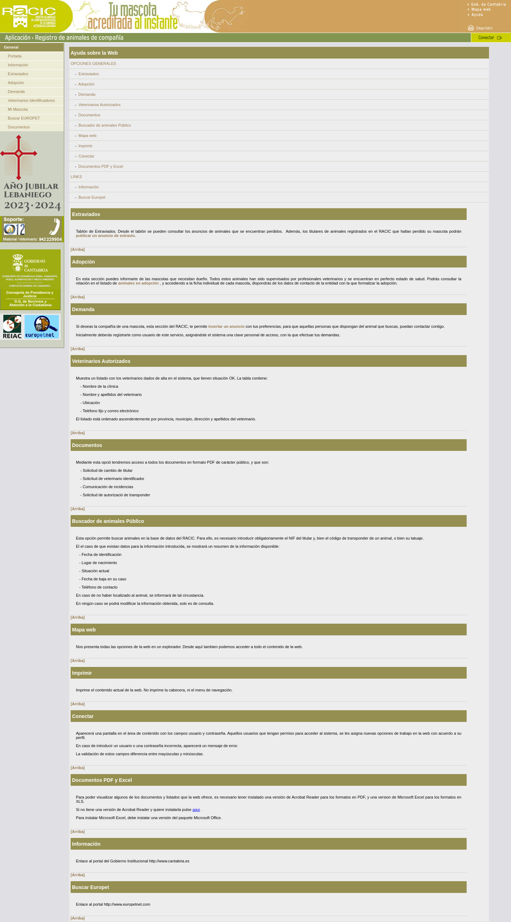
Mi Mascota (18, 109)
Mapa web (87, 135)
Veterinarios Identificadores (31, 100)
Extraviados (18, 74)
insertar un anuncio (226, 326)
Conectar (86, 156)
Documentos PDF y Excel (100, 166)
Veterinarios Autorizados (99, 105)
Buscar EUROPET (24, 118)
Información (18, 65)
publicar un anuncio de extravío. (106, 235)
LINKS (76, 177)
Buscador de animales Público (104, 125)
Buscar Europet (91, 197)
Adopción (16, 83)
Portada (15, 56)
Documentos (19, 127)
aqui (196, 809)
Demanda (16, 91)
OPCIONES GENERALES (93, 63)
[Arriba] (78, 249)
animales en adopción (138, 283)
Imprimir (85, 146)
